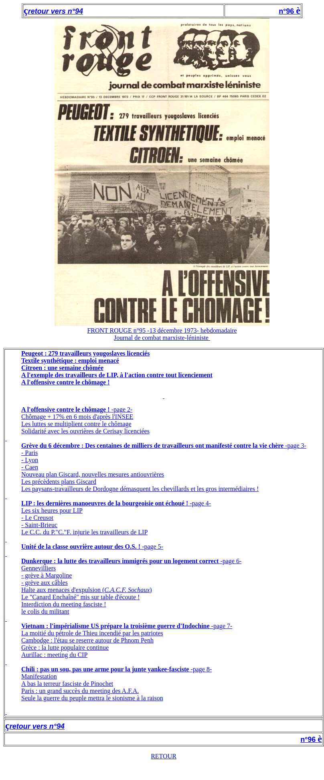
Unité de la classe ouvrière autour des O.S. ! (80, 546)
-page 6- (230, 561)
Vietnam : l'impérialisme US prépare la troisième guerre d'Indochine (115, 625)
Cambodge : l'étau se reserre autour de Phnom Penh (87, 640)
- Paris (29, 452)
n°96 (287, 11)
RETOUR (163, 756)
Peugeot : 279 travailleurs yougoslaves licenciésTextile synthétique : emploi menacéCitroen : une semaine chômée (85, 360)
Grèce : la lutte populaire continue (65, 647)
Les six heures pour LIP (52, 510)
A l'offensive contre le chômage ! (66, 409)
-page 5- (151, 546)
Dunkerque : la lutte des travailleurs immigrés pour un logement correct (120, 561)
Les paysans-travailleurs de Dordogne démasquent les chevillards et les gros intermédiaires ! (140, 488)
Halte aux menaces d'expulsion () (86, 589)
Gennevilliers (38, 568)
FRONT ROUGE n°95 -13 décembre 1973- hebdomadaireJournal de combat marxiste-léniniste (162, 334)
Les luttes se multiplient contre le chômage (76, 423)
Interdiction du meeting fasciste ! (63, 604)
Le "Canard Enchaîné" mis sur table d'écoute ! (80, 597)
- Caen (29, 467)
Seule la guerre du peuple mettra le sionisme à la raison (92, 698)
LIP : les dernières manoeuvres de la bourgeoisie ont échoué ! (104, 503)
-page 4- (199, 503)
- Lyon (29, 460)
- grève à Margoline (46, 575)
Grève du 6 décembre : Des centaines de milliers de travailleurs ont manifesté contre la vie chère (152, 445)
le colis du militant (45, 611)
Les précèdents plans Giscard (58, 481)
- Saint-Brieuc (39, 524)
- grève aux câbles (44, 582)
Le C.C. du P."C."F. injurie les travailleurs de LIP (84, 532)
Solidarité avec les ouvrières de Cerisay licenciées (85, 431)
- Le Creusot (37, 517)
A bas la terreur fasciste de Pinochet (67, 683)
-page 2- (122, 409)
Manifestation (39, 676)
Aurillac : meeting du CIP (54, 654)
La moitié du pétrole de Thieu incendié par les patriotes (92, 633)
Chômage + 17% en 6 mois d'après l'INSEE (77, 416)
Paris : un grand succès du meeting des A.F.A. (80, 690)
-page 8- (200, 669)
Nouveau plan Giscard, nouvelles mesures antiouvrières (92, 474)
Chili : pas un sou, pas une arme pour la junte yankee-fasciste (105, 669)
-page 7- (221, 625)
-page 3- (295, 445)
